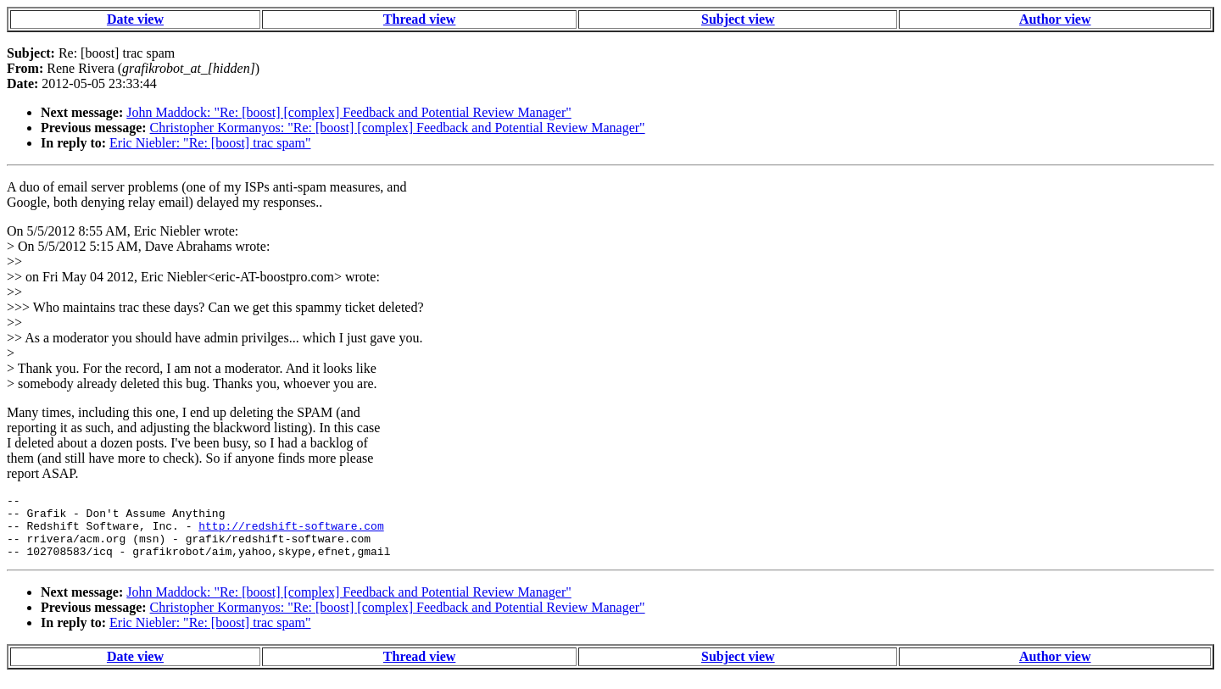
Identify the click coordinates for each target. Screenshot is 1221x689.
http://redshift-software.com (290, 533)
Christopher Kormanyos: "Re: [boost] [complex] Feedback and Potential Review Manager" (397, 127)
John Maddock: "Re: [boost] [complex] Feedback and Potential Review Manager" (348, 112)
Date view (135, 19)
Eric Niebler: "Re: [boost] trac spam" (209, 143)
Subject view (738, 19)
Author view (1055, 19)
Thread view (419, 19)
